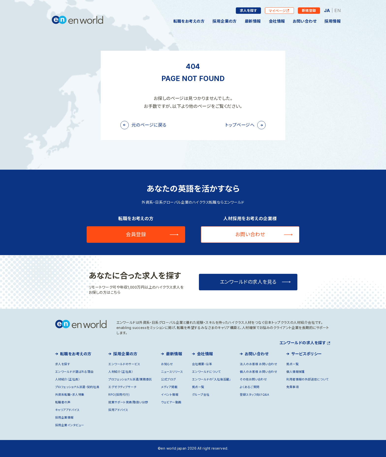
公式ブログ (168, 379)
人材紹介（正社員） (67, 379)
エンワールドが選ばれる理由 (74, 372)
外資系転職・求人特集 (69, 394)
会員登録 (136, 234)
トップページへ (240, 125)
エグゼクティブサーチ (122, 387)
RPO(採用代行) (118, 394)
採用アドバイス (118, 410)
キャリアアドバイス (67, 410)
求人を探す (248, 10)
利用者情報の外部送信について (307, 379)
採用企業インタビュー (69, 425)
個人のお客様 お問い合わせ (258, 372)
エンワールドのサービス (124, 364)
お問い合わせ (305, 21)
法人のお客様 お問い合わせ (258, 364)
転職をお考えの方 (189, 21)
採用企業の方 (224, 21)
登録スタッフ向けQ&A (254, 394)
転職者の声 (62, 402)
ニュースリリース (172, 372)
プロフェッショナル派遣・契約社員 (77, 387)
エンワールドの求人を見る (248, 282)
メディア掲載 (169, 387)
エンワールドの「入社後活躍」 (211, 379)
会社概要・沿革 (202, 364)
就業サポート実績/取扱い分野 (128, 402)
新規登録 (309, 10)
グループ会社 (200, 394)
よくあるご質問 (249, 387)
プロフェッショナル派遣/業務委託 (130, 379)
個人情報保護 (295, 372)
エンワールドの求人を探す (302, 342)
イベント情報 (169, 394)
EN (337, 10)
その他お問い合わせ (253, 379)
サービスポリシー (306, 353)
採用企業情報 (64, 417)
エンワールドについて (206, 372)
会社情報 (277, 21)
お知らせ (167, 364)
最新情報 (253, 21)
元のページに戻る (149, 125)
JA (327, 10)
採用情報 (332, 21)
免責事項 (292, 387)
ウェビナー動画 (171, 402)
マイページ (277, 11)
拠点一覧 (198, 387)
